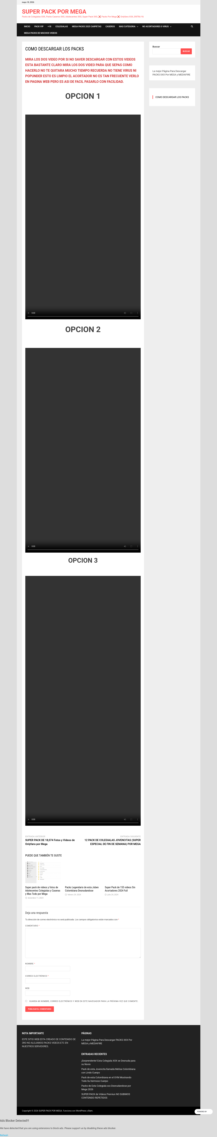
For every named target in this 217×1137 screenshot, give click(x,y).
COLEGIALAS (61, 26)
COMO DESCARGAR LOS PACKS (172, 97)
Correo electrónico (37, 976)
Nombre (30, 964)
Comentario (32, 926)
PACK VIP (38, 26)
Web (27, 988)
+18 (49, 26)
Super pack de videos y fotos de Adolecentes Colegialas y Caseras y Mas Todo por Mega (42, 890)
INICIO (27, 26)
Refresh (4, 1135)
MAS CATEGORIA (127, 26)
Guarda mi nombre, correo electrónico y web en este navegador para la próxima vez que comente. (83, 1001)
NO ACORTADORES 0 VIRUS (155, 26)
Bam (90, 1111)
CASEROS (110, 26)
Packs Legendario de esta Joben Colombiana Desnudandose (82, 889)
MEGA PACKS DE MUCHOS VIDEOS (40, 33)
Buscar (156, 46)
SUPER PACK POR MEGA (54, 11)
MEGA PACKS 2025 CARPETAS (86, 26)
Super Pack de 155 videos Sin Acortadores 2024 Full (120, 889)
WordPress (81, 1111)
